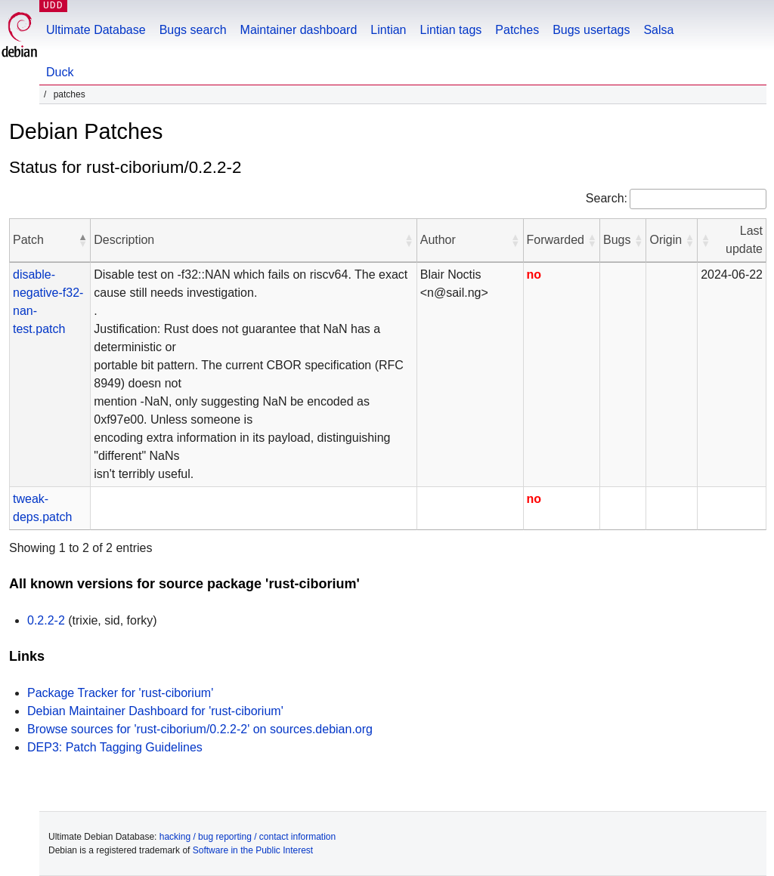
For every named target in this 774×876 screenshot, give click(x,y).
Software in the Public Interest (253, 850)
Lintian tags (450, 29)
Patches (517, 29)
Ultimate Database (96, 29)
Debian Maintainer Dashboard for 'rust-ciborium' (155, 711)
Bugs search (193, 29)
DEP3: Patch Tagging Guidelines (115, 747)
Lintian (388, 29)
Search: (606, 198)
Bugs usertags (591, 29)
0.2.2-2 (46, 620)
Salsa (658, 29)
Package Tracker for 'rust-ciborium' (120, 692)
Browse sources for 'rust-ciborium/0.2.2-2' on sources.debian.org (200, 729)
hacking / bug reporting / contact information (247, 836)
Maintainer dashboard (299, 29)
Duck (59, 72)
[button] (82, 240)
